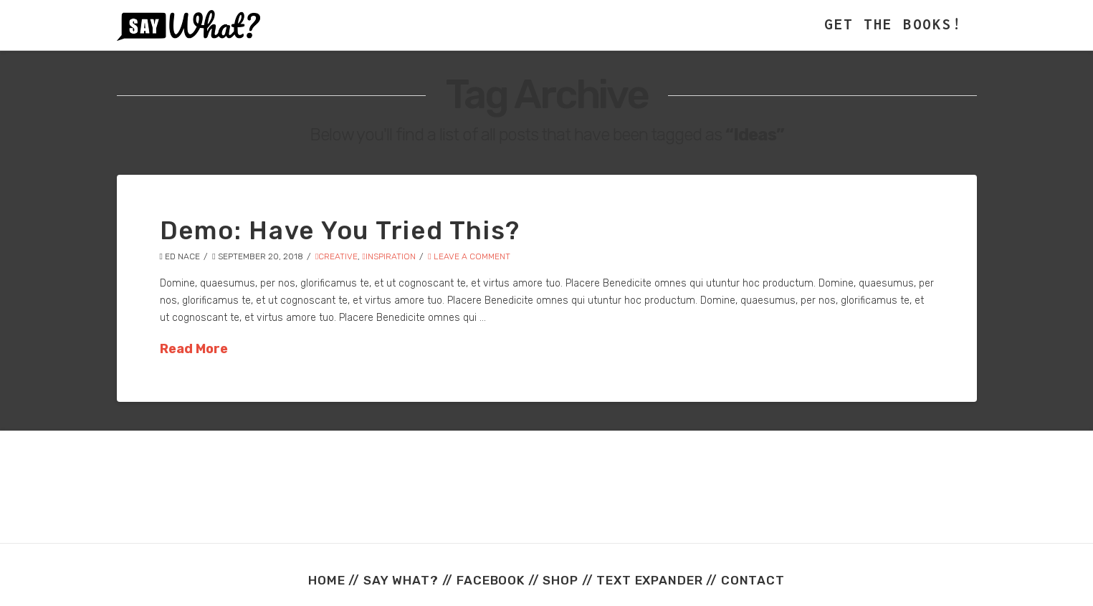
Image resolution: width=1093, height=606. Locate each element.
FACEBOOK (491, 580)
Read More (194, 348)
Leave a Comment (469, 256)
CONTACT (753, 580)
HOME (326, 580)
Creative (336, 256)
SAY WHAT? (401, 580)
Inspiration (388, 256)
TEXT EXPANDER (649, 580)
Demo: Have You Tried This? (340, 231)
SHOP (560, 580)
